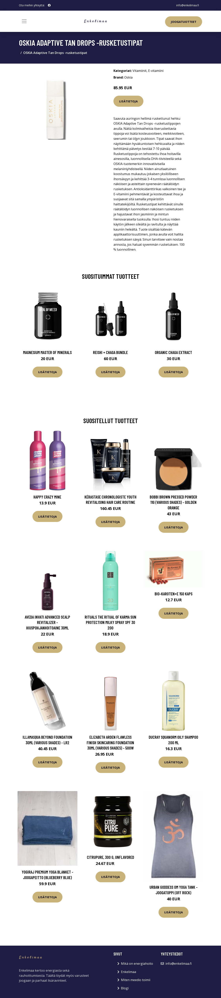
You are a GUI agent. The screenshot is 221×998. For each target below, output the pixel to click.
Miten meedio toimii (135, 980)
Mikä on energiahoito (137, 963)
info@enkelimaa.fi (187, 5)
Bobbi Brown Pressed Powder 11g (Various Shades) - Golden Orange (173, 502)
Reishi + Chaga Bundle (110, 352)
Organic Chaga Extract (173, 352)
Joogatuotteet (183, 22)
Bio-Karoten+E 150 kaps (173, 593)
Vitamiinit (140, 71)
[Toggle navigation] (24, 21)
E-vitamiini (155, 71)
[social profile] (49, 5)
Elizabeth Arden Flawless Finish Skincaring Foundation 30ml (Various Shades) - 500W (110, 742)
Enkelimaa (128, 972)
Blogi (125, 988)
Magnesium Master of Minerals (47, 352)
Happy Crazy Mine (47, 496)
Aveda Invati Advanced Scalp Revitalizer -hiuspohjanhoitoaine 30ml (47, 622)
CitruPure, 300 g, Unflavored (110, 857)
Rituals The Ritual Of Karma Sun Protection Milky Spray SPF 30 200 (110, 622)
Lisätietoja (128, 101)
